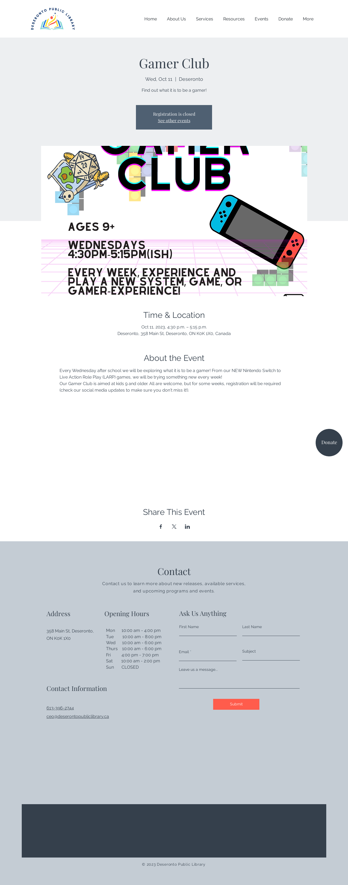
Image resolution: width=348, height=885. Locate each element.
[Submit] (236, 704)
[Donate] (329, 442)
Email (184, 652)
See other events (174, 120)
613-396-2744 (60, 708)
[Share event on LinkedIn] (187, 526)
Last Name (252, 627)
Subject (249, 651)
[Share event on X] (174, 526)
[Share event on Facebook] (160, 526)
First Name (189, 627)
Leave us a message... (198, 669)
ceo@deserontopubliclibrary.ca (77, 716)
